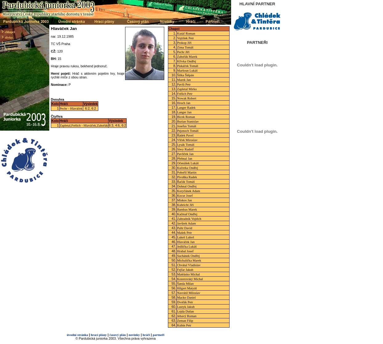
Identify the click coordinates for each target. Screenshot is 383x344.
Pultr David (184, 228)
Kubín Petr (184, 325)
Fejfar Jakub (185, 269)
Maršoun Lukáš (187, 70)
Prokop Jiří (184, 42)
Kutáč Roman (186, 33)
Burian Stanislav (188, 121)
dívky (9, 37)
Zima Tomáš (185, 47)
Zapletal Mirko (187, 89)
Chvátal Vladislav (188, 265)
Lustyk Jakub (185, 306)
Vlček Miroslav (187, 140)
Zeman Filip (185, 320)
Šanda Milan (185, 283)
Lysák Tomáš (185, 144)
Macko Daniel (186, 297)
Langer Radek (186, 107)
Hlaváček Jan (185, 242)
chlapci (10, 32)
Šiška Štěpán (185, 75)
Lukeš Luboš (185, 237)
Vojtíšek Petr (185, 38)
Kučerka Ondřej (187, 168)
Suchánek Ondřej (188, 256)
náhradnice (13, 48)
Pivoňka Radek (187, 177)
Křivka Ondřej (186, 61)
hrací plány (99, 335)
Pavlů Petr (183, 84)
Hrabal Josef (185, 251)
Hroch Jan (183, 103)
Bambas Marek (187, 209)
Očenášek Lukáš (187, 163)
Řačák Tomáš (185, 181)
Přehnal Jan (184, 158)
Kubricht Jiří (185, 205)
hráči (146, 335)
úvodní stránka (77, 335)
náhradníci (12, 43)
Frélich (76, 125)
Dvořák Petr (185, 302)
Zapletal (65, 125)
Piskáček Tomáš (187, 66)
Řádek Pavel (185, 135)
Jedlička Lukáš (187, 246)
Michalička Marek (189, 260)
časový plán (117, 335)
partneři (158, 335)
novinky (134, 335)
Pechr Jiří (183, 52)
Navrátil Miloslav (188, 293)
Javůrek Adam (186, 223)
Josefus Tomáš (186, 126)
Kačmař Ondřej (187, 214)
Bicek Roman (186, 117)
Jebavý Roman (186, 316)
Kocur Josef (185, 195)
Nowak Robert (186, 98)
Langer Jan (184, 112)
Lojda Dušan (185, 311)
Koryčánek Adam (188, 191)
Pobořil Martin (186, 172)
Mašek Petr (184, 232)
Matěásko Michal (188, 274)
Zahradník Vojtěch (189, 218)
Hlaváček (76, 108)
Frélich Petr (184, 93)
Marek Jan (184, 80)
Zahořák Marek (187, 56)
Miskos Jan (184, 200)
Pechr (63, 108)
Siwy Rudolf (185, 149)
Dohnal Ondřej (187, 186)
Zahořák (102, 125)
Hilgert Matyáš (187, 288)
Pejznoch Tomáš (187, 130)
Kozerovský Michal (190, 279)
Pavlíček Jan (185, 154)
